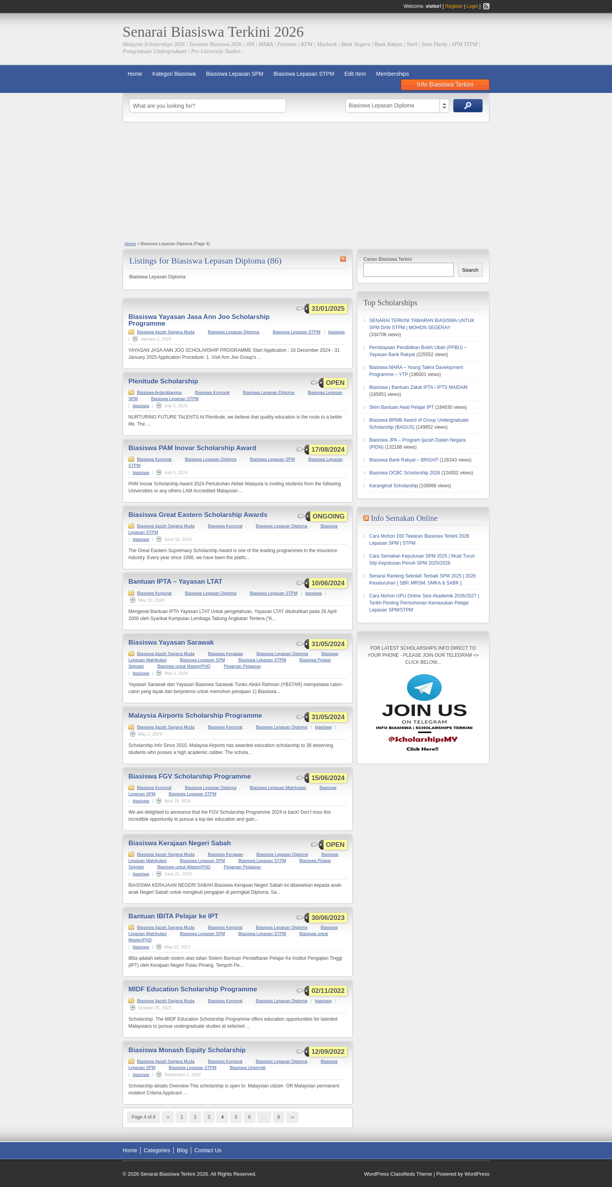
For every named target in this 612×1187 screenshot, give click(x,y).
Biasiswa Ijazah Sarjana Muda (165, 332)
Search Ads (468, 105)
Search (470, 270)
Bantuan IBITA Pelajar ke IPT (173, 916)
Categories (157, 1150)
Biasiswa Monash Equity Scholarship (187, 1050)
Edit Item (355, 74)
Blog (182, 1150)
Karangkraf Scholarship (393, 485)
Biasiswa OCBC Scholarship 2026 (404, 473)
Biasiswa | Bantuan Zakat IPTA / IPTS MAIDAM (418, 387)
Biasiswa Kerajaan (225, 653)
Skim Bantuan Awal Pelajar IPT (401, 407)
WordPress (476, 1174)
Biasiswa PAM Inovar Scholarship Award (192, 448)
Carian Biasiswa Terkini (387, 259)
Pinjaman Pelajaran (242, 666)
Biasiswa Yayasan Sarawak (171, 642)
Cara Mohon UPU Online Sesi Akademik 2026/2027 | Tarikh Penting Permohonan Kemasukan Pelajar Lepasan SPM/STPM (424, 603)
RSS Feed (486, 6)
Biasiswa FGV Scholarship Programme (189, 776)
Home (135, 74)
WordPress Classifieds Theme (398, 1174)
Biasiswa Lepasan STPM (304, 74)
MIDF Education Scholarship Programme (192, 989)
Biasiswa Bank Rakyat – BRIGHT (403, 460)
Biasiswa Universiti (248, 1067)
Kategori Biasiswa (174, 74)
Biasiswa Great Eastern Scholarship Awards (197, 515)
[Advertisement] (306, 180)
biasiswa (336, 332)
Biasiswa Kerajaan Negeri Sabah (179, 843)
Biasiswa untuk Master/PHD (183, 666)
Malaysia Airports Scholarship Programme (195, 715)
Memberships (392, 74)
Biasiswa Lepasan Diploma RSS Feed (343, 259)
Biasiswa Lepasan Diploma (233, 332)
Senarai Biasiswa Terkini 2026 (213, 31)
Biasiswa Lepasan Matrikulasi (278, 787)
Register (454, 6)
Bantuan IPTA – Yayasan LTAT (175, 581)
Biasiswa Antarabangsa (159, 392)
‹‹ (167, 1117)
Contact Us (207, 1150)
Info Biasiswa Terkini (445, 84)
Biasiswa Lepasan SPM (234, 74)
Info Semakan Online (404, 518)
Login (472, 6)
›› (292, 1117)
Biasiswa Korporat (212, 392)
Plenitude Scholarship (163, 381)
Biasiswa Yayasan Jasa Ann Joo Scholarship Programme (199, 320)
